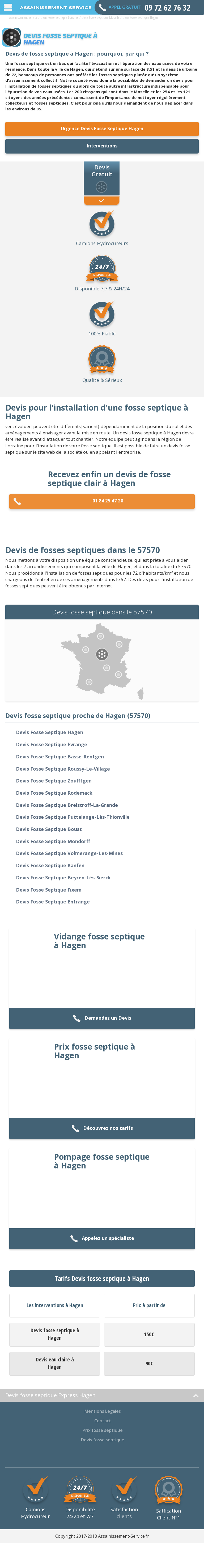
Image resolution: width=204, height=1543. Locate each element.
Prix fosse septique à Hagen (94, 1051)
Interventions (102, 146)
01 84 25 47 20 (68, 501)
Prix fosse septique (103, 1430)
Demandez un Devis (102, 1018)
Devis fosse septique (102, 1440)
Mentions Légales (102, 1411)
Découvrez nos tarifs (102, 1128)
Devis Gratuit (102, 170)
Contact (102, 1421)
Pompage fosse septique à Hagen (102, 1161)
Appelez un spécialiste (102, 1239)
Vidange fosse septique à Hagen (99, 941)
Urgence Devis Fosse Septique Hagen (102, 128)
